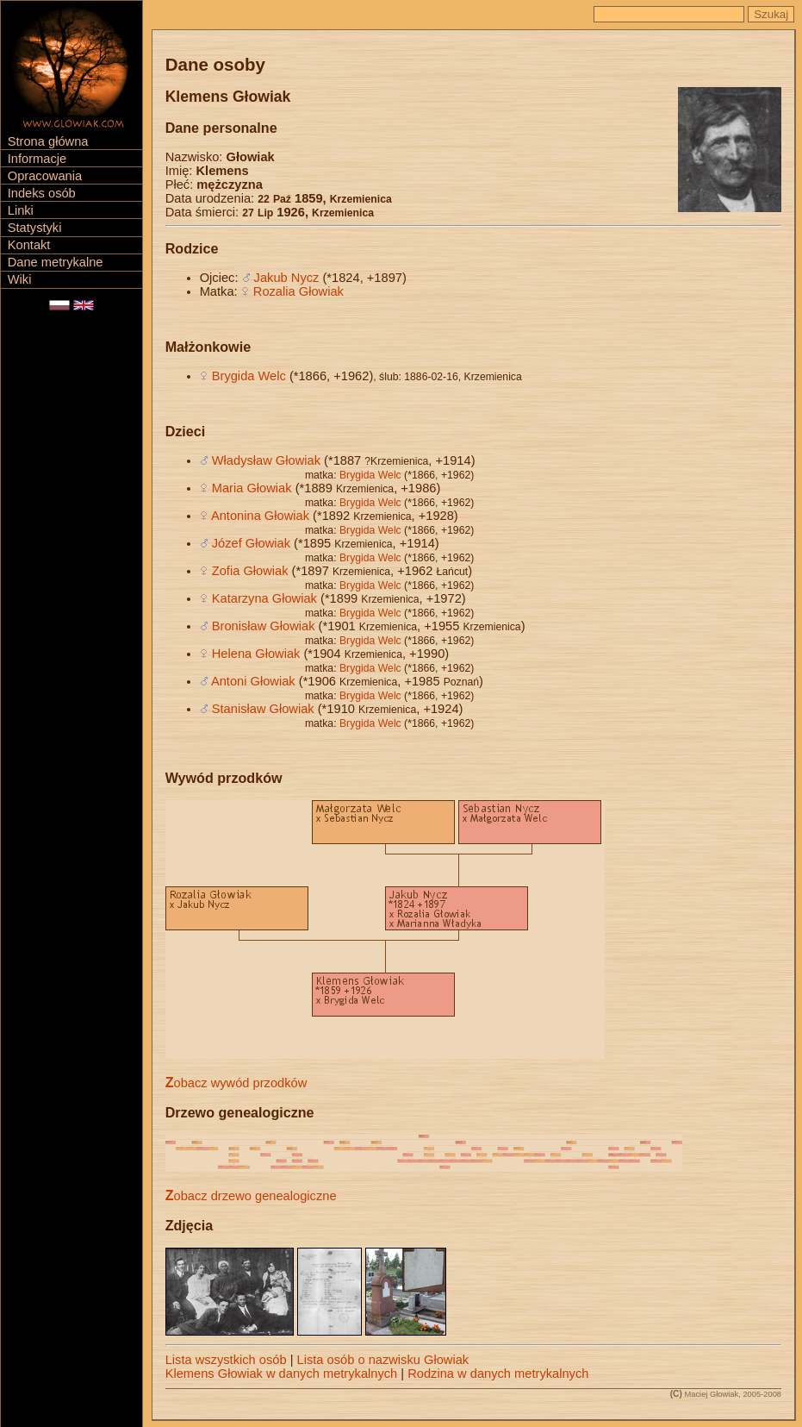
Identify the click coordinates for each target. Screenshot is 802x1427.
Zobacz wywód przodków (236, 1083)
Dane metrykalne (55, 262)
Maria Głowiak (252, 488)
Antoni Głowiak (253, 681)
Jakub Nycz (287, 278)
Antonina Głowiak (260, 516)
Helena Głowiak (256, 653)
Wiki (20, 279)
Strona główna (48, 141)
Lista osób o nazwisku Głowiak (383, 1360)
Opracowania (45, 176)
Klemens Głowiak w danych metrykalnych (281, 1373)
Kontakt (29, 245)
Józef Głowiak (251, 543)
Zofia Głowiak (250, 571)
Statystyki (35, 228)
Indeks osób (42, 193)
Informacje (37, 159)
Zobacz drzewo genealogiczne (251, 1196)
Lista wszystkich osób (226, 1360)
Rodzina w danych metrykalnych (497, 1373)
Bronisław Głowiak (263, 626)
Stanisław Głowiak (263, 709)
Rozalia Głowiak (298, 291)
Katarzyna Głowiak (264, 598)
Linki (21, 210)
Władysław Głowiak (266, 460)
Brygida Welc (249, 376)
